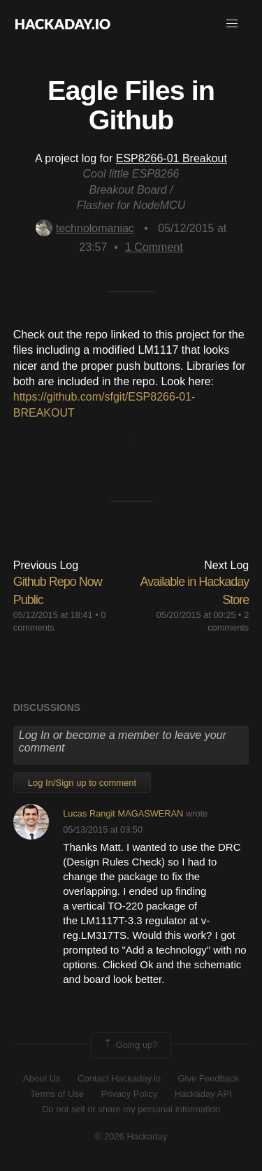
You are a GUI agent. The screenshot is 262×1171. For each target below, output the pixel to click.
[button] (232, 24)
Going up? (130, 1045)
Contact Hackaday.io (119, 1078)
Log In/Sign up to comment (82, 782)
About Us (41, 1078)
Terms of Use (57, 1094)
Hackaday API (203, 1094)
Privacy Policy (129, 1094)
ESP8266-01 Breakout (171, 158)
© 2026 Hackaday (131, 1136)
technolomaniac (85, 228)
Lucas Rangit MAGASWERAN (123, 813)
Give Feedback (207, 1078)
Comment (154, 247)
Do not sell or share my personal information (131, 1109)
